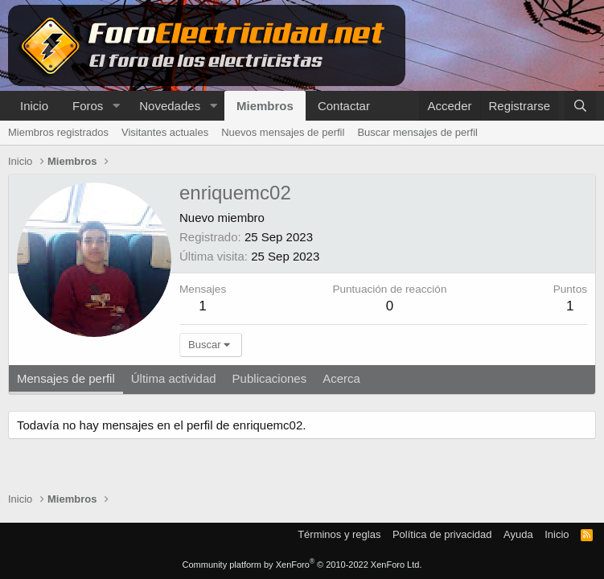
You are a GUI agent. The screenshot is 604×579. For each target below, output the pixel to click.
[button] (116, 106)
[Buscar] (580, 106)
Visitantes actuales (164, 132)
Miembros (265, 106)
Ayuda (518, 534)
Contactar (344, 106)
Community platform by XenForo (302, 564)
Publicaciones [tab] (269, 378)
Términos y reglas (339, 534)
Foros (87, 106)
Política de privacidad (442, 534)
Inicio (34, 106)
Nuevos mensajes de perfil (282, 132)
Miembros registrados (58, 132)
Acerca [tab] (341, 378)
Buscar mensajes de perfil (417, 132)
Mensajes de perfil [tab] (66, 378)
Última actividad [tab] (173, 378)
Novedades (169, 106)
